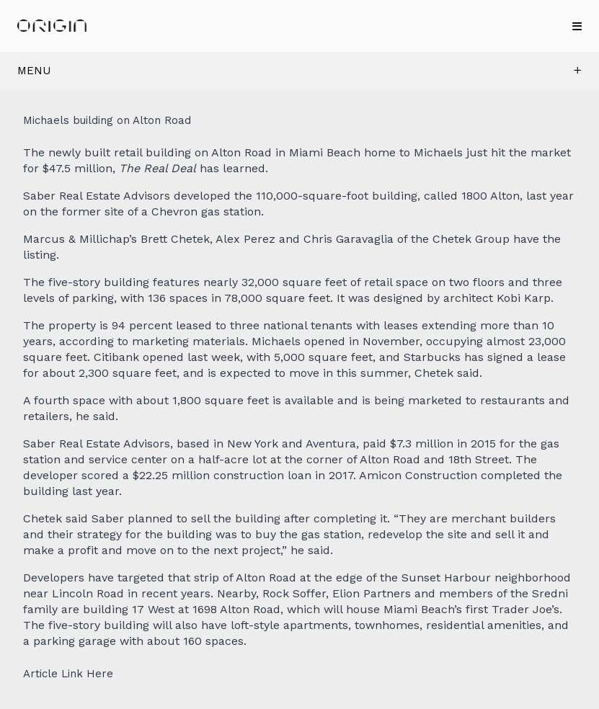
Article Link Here (68, 674)
